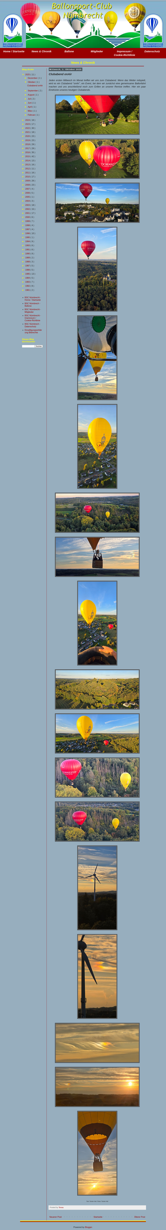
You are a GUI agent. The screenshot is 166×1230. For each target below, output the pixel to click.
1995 (27, 237)
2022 (27, 128)
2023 (27, 124)
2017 (27, 148)
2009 (27, 181)
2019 (27, 140)
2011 (27, 173)
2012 (27, 169)
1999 (27, 221)
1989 (27, 258)
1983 (27, 282)
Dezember (33, 78)
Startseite (98, 1217)
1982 (27, 286)
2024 (27, 120)
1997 (27, 229)
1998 (27, 225)
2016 (27, 152)
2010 (27, 177)
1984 (27, 278)
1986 (27, 270)
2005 (27, 197)
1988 (27, 262)
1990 (27, 254)
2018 (27, 144)
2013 (27, 164)
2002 (27, 209)
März (30, 111)
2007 (27, 189)
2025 (27, 74)
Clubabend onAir (35, 85)
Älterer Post (139, 1217)
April (30, 107)
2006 (27, 193)
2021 (27, 132)
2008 (27, 185)
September (33, 91)
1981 (27, 290)
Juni (30, 103)
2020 (27, 136)
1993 (27, 245)
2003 (27, 205)
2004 (27, 201)
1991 (27, 249)
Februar (32, 115)
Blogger (88, 1227)
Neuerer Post (55, 1217)
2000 (27, 217)
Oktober (32, 82)
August (31, 95)
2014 (27, 160)
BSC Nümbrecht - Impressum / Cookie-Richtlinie (33, 318)
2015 (27, 156)
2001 (27, 213)
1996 (27, 233)
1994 (27, 241)
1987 (27, 266)
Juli (29, 99)
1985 (27, 274)
